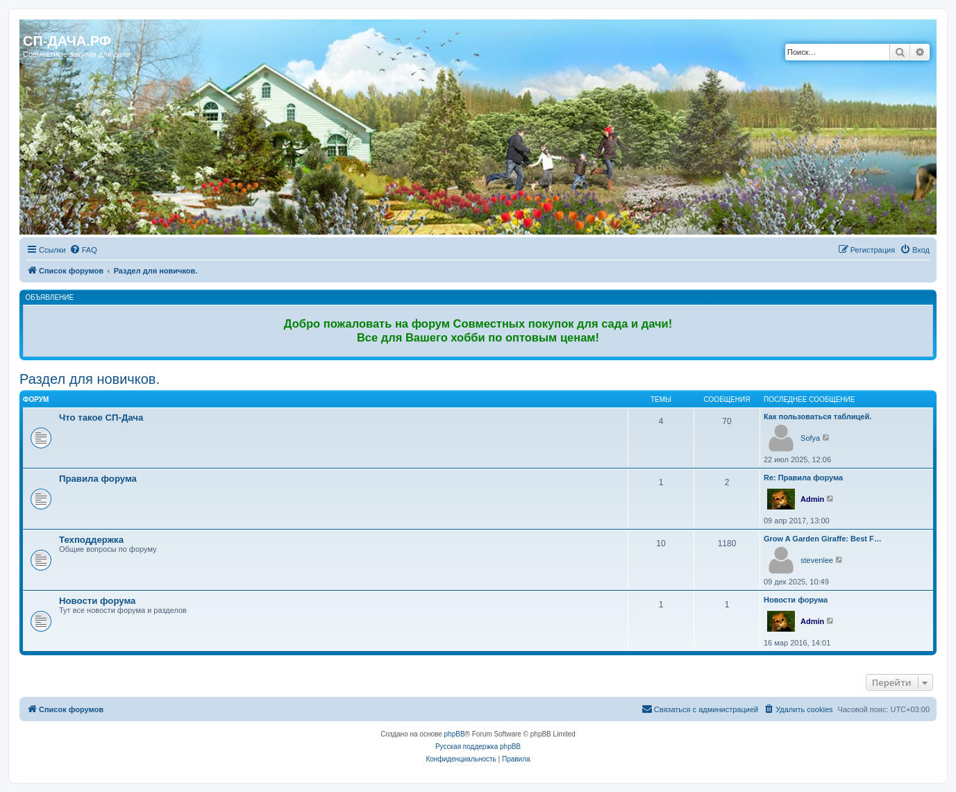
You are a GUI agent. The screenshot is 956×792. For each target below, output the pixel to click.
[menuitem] (83, 250)
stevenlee (816, 560)
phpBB (454, 734)
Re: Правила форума (803, 477)
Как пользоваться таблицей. (817, 416)
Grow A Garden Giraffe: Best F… (823, 538)
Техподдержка (91, 539)
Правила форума (98, 478)
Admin (812, 499)
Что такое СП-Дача (101, 417)
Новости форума (97, 601)
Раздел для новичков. (89, 379)
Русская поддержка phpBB (478, 746)
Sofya (810, 438)
